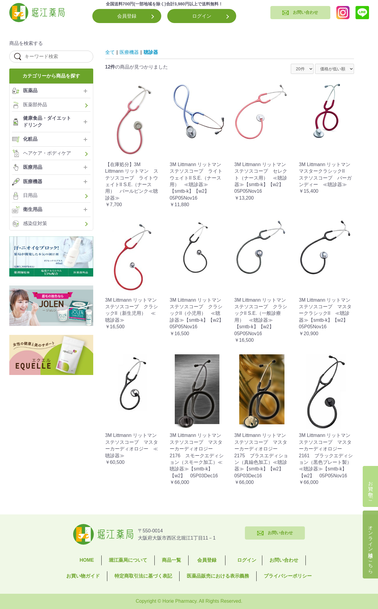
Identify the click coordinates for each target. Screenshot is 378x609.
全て (110, 52)
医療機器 (129, 52)
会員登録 (126, 16)
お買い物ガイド (83, 575)
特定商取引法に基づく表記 (143, 575)
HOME (87, 560)
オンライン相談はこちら (370, 547)
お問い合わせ (283, 560)
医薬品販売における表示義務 (218, 575)
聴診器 (151, 52)
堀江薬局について (128, 560)
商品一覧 (171, 560)
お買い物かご (370, 488)
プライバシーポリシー (288, 575)
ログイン (201, 16)
